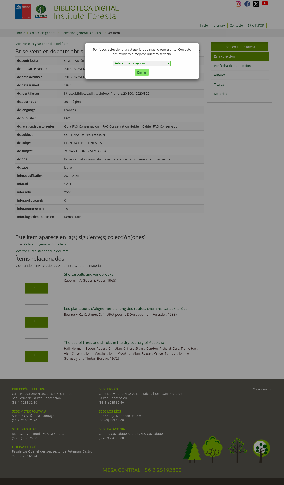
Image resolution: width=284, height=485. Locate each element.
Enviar (142, 72)
